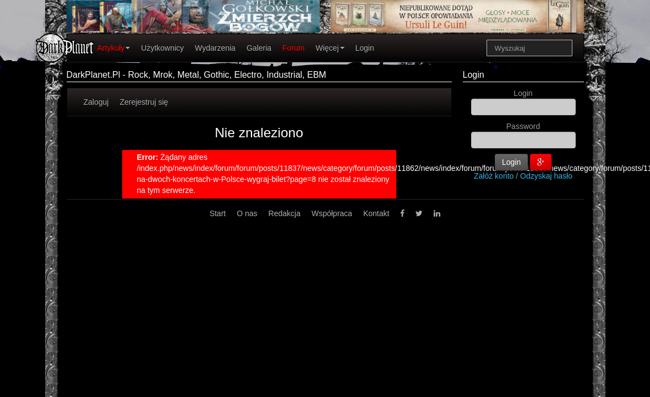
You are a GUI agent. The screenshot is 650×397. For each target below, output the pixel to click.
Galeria (259, 48)
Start (218, 213)
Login (365, 48)
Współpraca (332, 213)
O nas (247, 213)
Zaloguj (96, 102)
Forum (293, 48)
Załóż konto (494, 175)
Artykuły (113, 48)
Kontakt (376, 213)
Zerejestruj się (143, 102)
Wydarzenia (215, 48)
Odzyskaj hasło (546, 175)
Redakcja (285, 213)
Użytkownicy (162, 48)
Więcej (329, 48)
